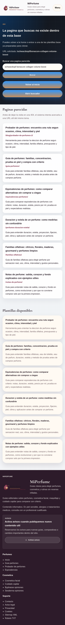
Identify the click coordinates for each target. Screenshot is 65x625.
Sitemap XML (11, 615)
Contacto (9, 601)
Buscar (32, 75)
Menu (57, 8)
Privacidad (10, 608)
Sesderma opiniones (14, 591)
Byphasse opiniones (14, 587)
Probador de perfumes (15, 566)
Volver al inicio (32, 85)
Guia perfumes (11, 563)
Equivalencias (11, 570)
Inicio (7, 560)
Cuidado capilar (12, 584)
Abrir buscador (32, 94)
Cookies (8, 611)
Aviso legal (10, 605)
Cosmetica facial (12, 581)
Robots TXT (10, 618)
